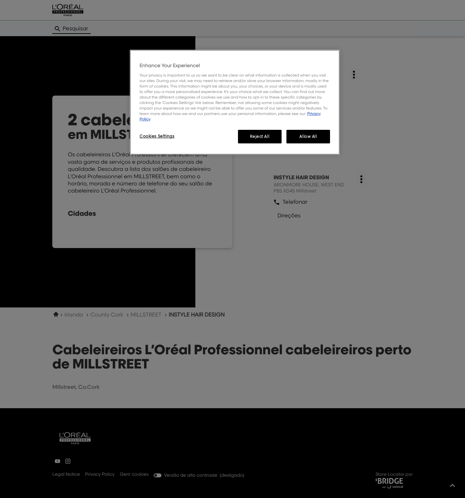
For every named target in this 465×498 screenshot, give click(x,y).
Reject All (259, 136)
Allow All (308, 136)
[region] (235, 102)
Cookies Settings (157, 136)
